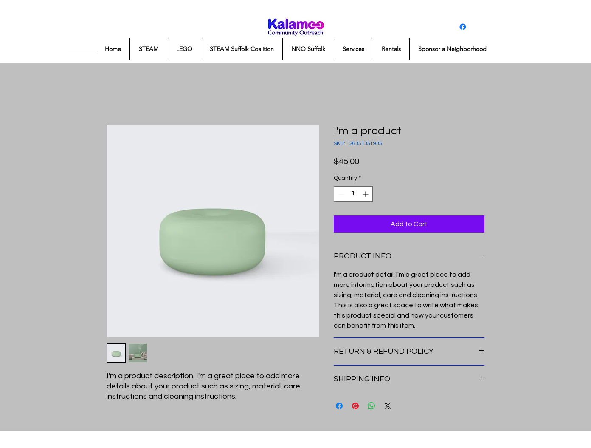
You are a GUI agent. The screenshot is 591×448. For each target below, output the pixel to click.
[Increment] (366, 194)
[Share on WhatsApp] (371, 406)
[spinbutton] (353, 194)
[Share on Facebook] (339, 406)
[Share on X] (388, 406)
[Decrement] (340, 194)
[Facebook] (463, 27)
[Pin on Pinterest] (355, 406)
